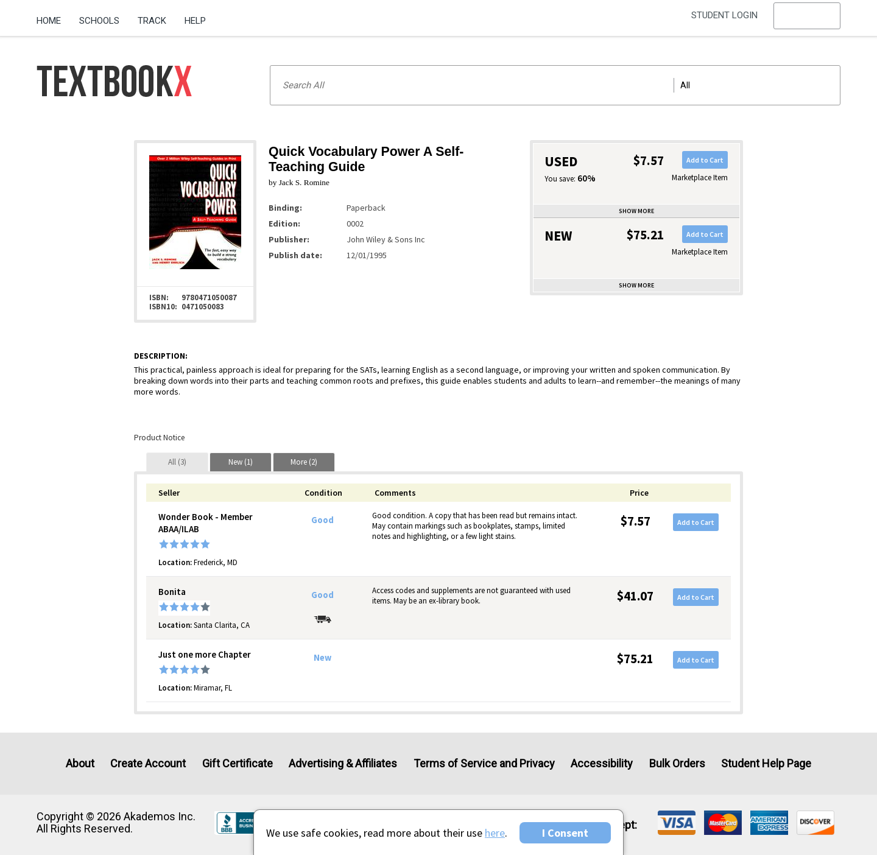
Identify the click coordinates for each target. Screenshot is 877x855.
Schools (99, 20)
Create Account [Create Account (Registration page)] (148, 763)
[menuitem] (53, 16)
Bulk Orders (677, 763)
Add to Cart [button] (705, 159)
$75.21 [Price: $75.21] (635, 658)
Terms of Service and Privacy (484, 763)
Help (195, 20)
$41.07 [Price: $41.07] (635, 596)
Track (152, 20)
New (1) (240, 462)
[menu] (806, 21)
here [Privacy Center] (495, 833)
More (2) (304, 462)
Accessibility (602, 763)
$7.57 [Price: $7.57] (635, 521)
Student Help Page (766, 763)
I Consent (565, 833)
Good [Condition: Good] (322, 520)
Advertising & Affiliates (343, 763)
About (80, 763)
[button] (806, 21)
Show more (636, 211)
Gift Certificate (237, 763)
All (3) (177, 462)
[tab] (177, 461)
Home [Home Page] (49, 20)
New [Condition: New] (322, 657)
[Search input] (555, 85)
